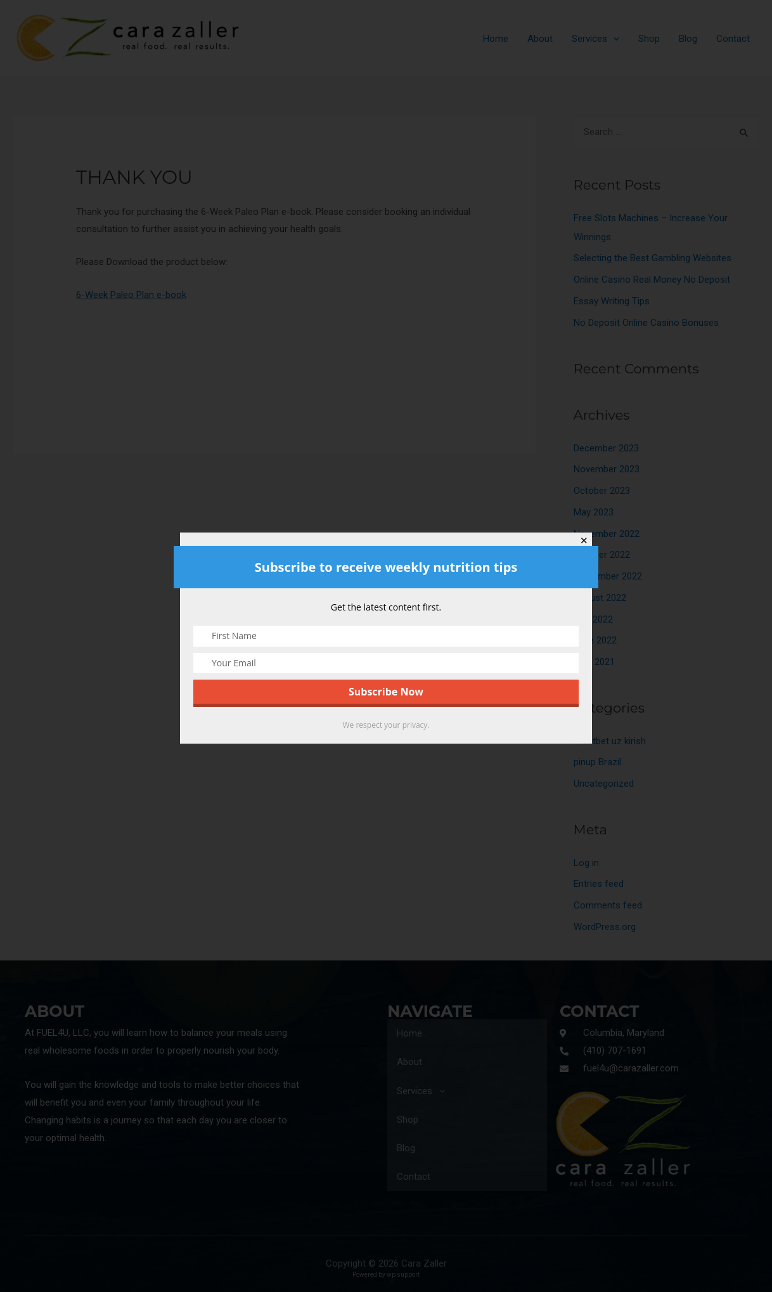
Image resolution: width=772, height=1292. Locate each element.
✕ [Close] (584, 540)
